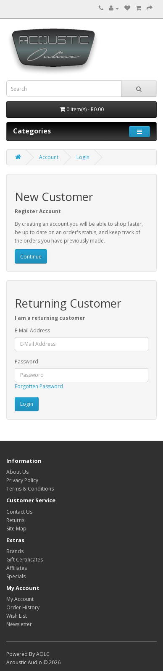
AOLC (43, 654)
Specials (16, 576)
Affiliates (16, 568)
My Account (20, 599)
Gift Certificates (24, 559)
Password (26, 361)
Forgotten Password (39, 386)
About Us (17, 471)
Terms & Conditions (30, 488)
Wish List (16, 615)
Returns (15, 520)
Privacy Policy (22, 480)
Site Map (16, 528)
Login (82, 157)
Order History (22, 607)
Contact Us (19, 511)
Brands (15, 551)
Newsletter (19, 624)
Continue (31, 256)
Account (48, 157)
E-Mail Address (32, 330)
